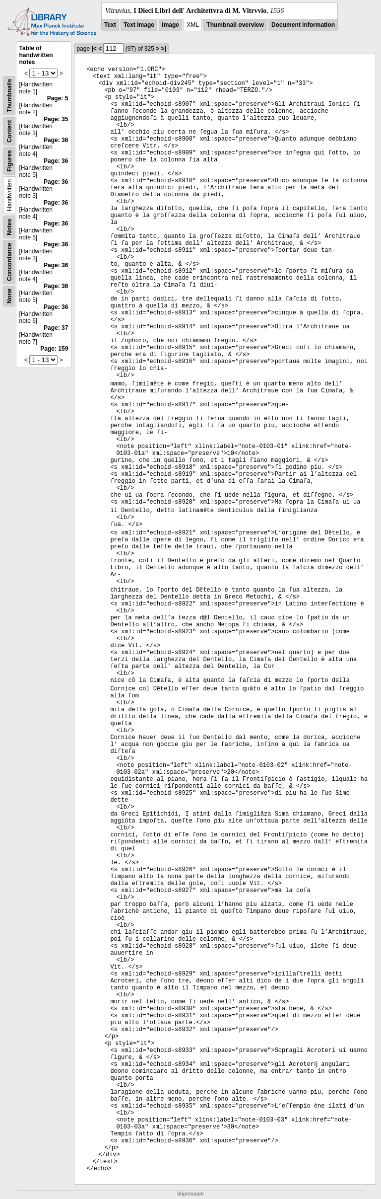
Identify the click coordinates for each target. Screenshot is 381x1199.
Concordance (9, 262)
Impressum (190, 1194)
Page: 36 (56, 140)
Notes (9, 227)
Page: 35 (56, 119)
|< (93, 48)
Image (170, 24)
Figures (9, 160)
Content (9, 131)
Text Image (139, 24)
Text (110, 24)
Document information (303, 24)
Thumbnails (9, 95)
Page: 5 (57, 98)
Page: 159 (54, 348)
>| (163, 48)
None (9, 296)
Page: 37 (56, 327)
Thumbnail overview (234, 24)
